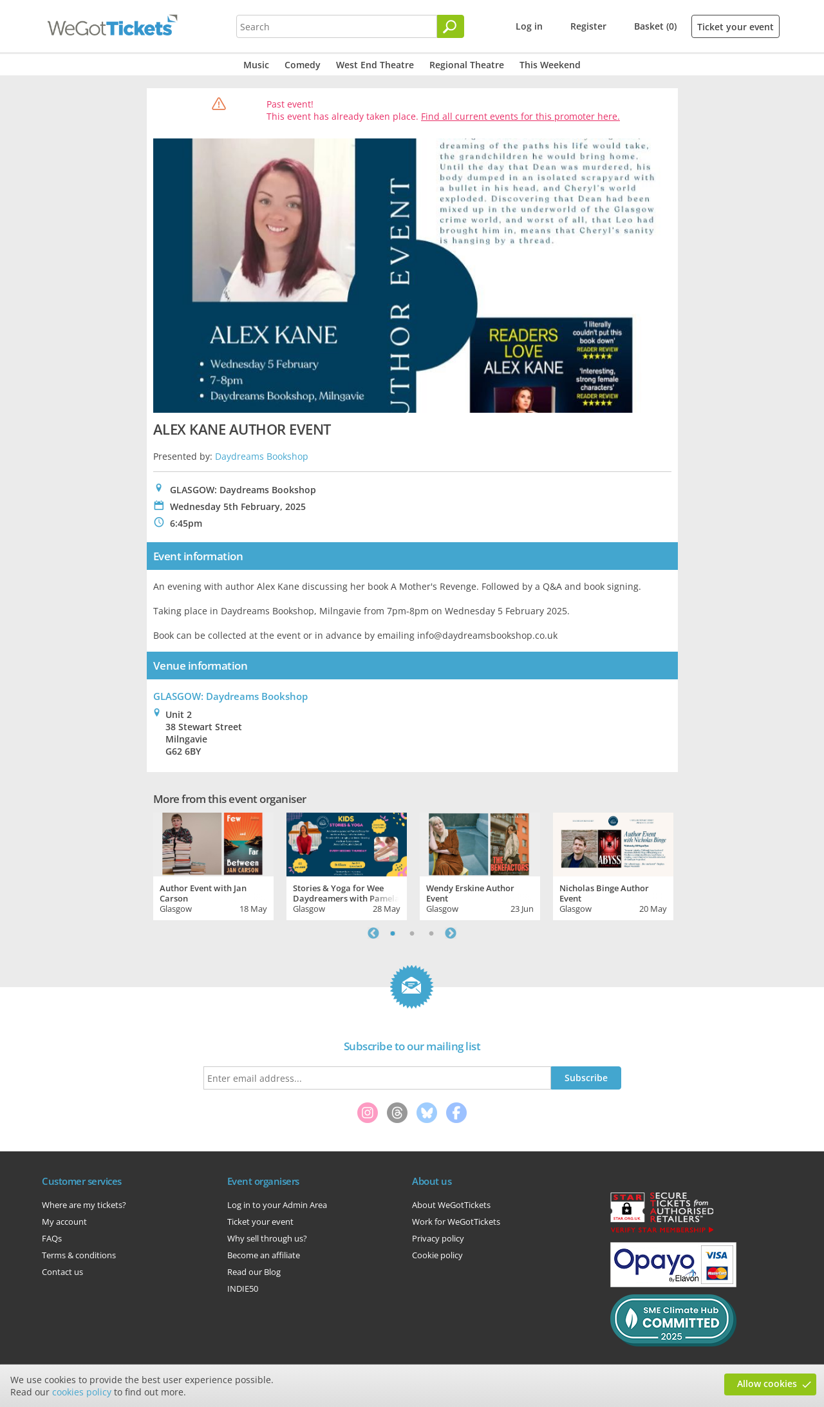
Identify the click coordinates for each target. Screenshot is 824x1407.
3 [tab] (431, 933)
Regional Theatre (466, 65)
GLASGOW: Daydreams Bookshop (230, 696)
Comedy (303, 65)
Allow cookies (767, 1383)
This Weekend (550, 65)
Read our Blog (254, 1272)
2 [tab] (412, 933)
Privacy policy (438, 1238)
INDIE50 (242, 1288)
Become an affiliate (263, 1255)
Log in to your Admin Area (277, 1205)
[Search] (450, 26)
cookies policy (81, 1392)
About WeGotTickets (451, 1205)
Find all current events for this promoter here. (520, 116)
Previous (373, 933)
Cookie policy (437, 1255)
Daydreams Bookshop (261, 456)
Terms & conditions (79, 1255)
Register (588, 26)
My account (64, 1221)
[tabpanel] (213, 864)
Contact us (62, 1272)
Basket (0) (655, 26)
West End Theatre (375, 65)
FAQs (52, 1238)
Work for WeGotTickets (456, 1221)
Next (450, 933)
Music (256, 65)
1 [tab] (392, 933)
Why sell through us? (267, 1238)
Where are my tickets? (84, 1205)
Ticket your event (735, 27)
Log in (529, 26)
